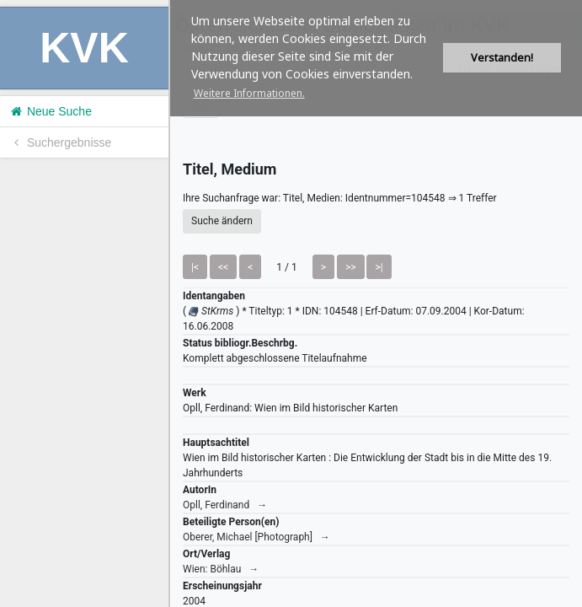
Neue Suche (50, 111)
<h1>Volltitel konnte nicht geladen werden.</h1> (376, 303)
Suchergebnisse (59, 142)
